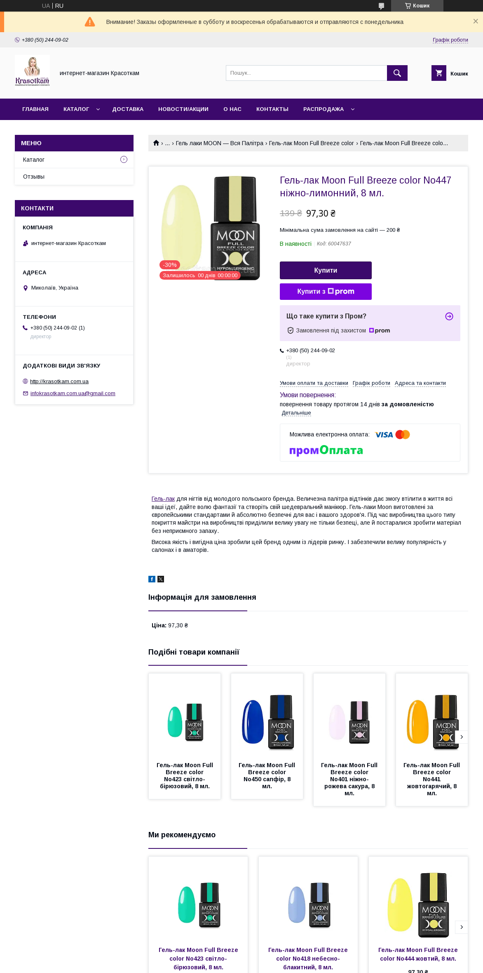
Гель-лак (163, 498)
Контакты (272, 109)
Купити (326, 270)
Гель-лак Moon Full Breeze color (311, 143)
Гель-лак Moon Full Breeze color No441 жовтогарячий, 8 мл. (432, 779)
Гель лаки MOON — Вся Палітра (219, 143)
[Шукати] (397, 73)
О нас (232, 109)
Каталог (76, 109)
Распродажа (323, 109)
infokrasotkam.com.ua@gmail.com (72, 393)
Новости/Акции (183, 109)
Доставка (127, 109)
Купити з (325, 291)
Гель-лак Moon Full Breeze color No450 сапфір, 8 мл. (268, 775)
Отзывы (34, 176)
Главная (35, 109)
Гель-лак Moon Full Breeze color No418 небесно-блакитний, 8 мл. (308, 959)
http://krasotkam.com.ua (59, 381)
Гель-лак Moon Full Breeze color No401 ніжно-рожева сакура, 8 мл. (350, 779)
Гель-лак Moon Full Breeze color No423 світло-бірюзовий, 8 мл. (186, 775)
